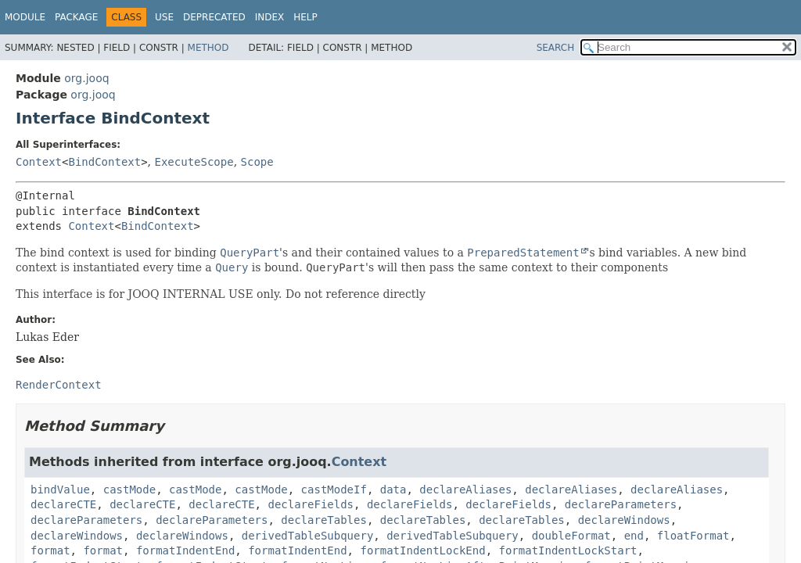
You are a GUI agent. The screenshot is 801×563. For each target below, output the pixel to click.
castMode (129, 489)
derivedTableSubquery (308, 535)
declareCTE (63, 504)
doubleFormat (571, 535)
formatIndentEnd (185, 550)
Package (76, 17)
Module (25, 17)
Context (39, 162)
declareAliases (465, 489)
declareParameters (621, 504)
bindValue (60, 489)
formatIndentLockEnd (422, 550)
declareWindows (624, 520)
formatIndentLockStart (567, 550)
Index (270, 17)
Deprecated (214, 17)
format (50, 550)
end (634, 535)
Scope (257, 162)
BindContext (104, 162)
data (393, 489)
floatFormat (693, 535)
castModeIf (334, 489)
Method (208, 47)
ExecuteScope (194, 162)
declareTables (324, 520)
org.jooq (86, 78)
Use (164, 17)
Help (305, 17)
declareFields (311, 504)
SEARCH (556, 47)
